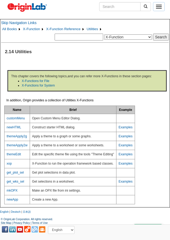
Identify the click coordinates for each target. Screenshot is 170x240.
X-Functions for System (38, 85)
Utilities (92, 29)
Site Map (6, 222)
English (4, 211)
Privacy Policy (22, 222)
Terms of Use (40, 222)
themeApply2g (17, 136)
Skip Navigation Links (19, 23)
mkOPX (12, 190)
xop (9, 163)
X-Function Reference (63, 29)
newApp (12, 199)
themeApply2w (17, 145)
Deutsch (16, 211)
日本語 (27, 211)
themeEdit (14, 154)
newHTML (14, 127)
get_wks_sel (15, 181)
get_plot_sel (15, 172)
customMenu (16, 118)
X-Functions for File (35, 81)
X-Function (31, 29)
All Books (9, 29)
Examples (126, 127)
